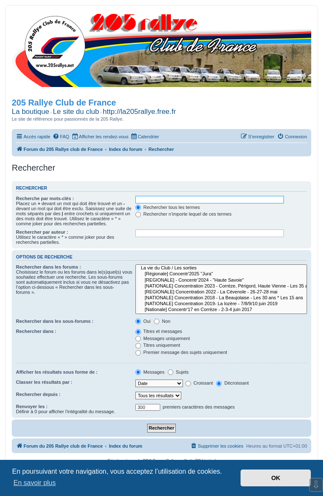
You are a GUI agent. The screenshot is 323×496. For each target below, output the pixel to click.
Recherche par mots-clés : (45, 198)
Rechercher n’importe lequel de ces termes (183, 213)
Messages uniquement (162, 338)
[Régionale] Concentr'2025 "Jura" (221, 274)
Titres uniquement (157, 345)
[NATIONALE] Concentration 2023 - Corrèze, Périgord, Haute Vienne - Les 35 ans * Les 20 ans (221, 286)
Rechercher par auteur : (42, 232)
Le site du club (76, 112)
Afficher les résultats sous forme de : (57, 372)
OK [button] (276, 478)
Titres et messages (158, 331)
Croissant (199, 382)
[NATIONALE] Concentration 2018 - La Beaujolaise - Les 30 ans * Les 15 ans (221, 298)
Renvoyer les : (32, 406)
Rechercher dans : (36, 331)
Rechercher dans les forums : (48, 266)
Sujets (178, 372)
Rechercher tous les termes (167, 207)
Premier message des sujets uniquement (181, 352)
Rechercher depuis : (38, 394)
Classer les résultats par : (44, 382)
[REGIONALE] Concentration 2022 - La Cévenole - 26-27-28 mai (221, 292)
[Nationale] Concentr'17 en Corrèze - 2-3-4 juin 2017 (221, 310)
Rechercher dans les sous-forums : (54, 321)
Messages (149, 372)
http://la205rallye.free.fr (139, 112)
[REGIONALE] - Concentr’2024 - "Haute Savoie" (221, 280)
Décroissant (232, 382)
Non (162, 321)
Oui (143, 321)
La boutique (30, 112)
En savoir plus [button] (34, 482)
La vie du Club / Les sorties (221, 268)
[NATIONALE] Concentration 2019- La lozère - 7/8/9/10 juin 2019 (221, 304)
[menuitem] (61, 137)
